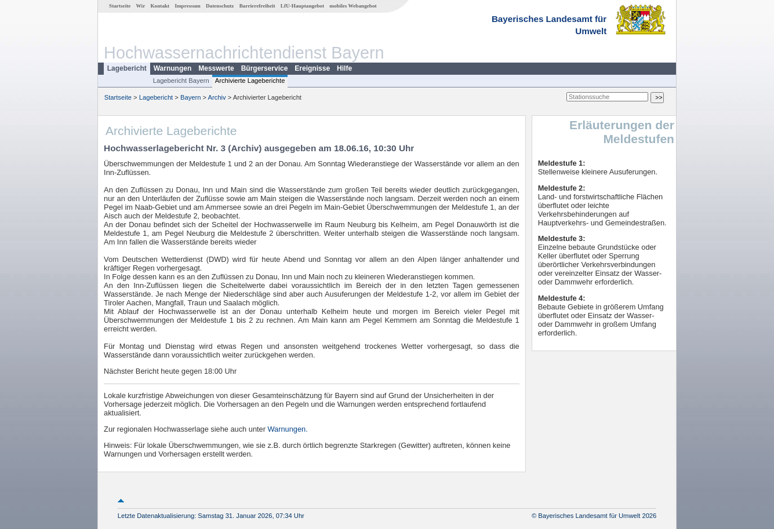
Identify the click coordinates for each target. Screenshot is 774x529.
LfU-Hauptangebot (302, 6)
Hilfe (344, 68)
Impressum (187, 6)
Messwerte (216, 68)
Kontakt (159, 6)
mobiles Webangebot (352, 6)
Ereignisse (312, 68)
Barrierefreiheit (257, 6)
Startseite (119, 6)
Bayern (190, 97)
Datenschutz (220, 6)
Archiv (217, 97)
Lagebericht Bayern (181, 80)
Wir (141, 6)
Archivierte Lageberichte (250, 80)
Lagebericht (127, 68)
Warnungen (173, 68)
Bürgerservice (264, 68)
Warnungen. (288, 429)
